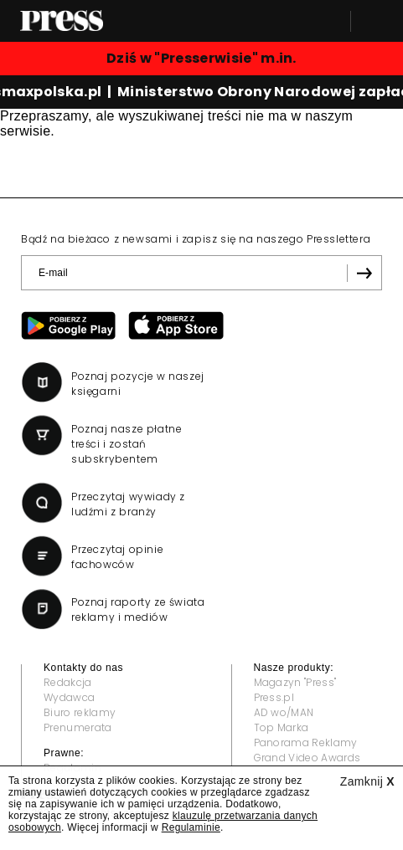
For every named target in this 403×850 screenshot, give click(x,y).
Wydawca (69, 697)
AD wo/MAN (284, 712)
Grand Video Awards (307, 757)
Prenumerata (78, 727)
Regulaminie (191, 827)
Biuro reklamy (80, 712)
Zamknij (367, 781)
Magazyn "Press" (295, 682)
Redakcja (68, 682)
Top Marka (281, 727)
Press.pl (274, 697)
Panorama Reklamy (306, 742)
